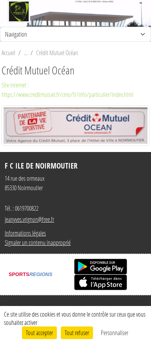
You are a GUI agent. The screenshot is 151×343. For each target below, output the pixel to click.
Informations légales (25, 233)
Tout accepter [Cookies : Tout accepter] (39, 332)
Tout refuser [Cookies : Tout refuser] (77, 332)
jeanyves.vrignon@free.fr (29, 219)
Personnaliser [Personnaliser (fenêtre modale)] (114, 332)
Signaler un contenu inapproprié (38, 242)
